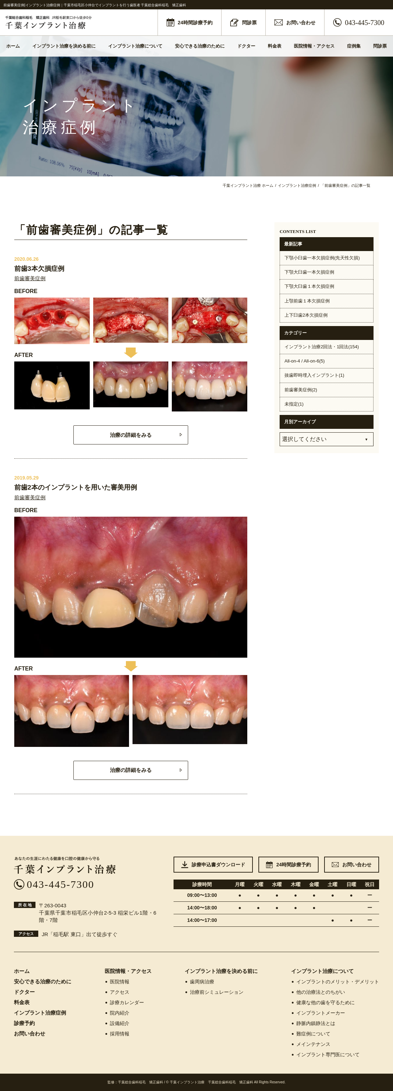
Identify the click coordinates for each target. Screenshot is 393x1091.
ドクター (246, 46)
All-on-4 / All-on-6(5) (304, 361)
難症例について (310, 1033)
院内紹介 (117, 1013)
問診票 (380, 46)
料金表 (274, 46)
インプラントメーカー (318, 1013)
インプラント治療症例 (40, 1013)
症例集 (354, 46)
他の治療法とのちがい (318, 992)
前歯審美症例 (30, 278)
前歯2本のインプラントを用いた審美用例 (75, 487)
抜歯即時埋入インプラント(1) (314, 375)
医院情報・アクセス (314, 46)
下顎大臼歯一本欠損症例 (309, 272)
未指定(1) (294, 404)
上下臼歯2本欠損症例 (306, 315)
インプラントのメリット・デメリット (335, 981)
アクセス (117, 992)
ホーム (13, 46)
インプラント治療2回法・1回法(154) (321, 346)
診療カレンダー (124, 1002)
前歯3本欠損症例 (39, 268)
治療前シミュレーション (214, 992)
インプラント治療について (135, 46)
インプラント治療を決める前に (64, 46)
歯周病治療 (199, 981)
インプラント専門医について (325, 1054)
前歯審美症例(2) (300, 389)
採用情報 (117, 1033)
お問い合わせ (29, 1033)
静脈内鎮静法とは (313, 1023)
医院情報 (117, 981)
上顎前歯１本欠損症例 (307, 300)
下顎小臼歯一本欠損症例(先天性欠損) (322, 257)
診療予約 (24, 1023)
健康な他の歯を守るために (323, 1002)
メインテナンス (310, 1044)
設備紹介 (117, 1023)
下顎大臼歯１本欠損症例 (309, 286)
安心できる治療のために (200, 46)
